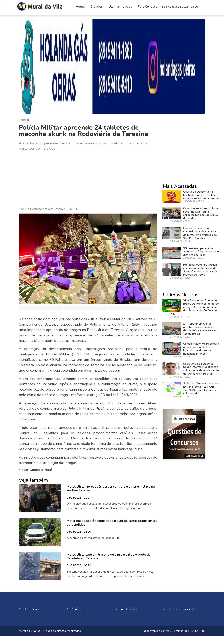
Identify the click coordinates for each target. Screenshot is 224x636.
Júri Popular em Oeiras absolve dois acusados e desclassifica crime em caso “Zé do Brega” (200, 329)
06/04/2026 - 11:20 (79, 532)
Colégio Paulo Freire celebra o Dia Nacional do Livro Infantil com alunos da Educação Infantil (201, 348)
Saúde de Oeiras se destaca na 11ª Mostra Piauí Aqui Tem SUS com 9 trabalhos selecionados (201, 388)
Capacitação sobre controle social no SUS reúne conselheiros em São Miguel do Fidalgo (201, 213)
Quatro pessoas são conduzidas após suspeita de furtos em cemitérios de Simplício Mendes (200, 233)
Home (80, 6)
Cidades (96, 6)
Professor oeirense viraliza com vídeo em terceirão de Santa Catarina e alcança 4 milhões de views (200, 270)
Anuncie (77, 609)
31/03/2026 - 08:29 (79, 566)
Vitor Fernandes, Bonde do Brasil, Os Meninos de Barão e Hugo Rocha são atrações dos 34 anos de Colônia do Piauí (194, 307)
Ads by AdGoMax (194, 456)
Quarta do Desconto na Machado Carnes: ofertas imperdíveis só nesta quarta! (201, 195)
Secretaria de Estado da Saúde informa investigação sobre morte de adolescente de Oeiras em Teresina (201, 369)
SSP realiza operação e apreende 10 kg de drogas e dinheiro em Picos (201, 251)
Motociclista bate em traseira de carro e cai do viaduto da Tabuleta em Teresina (109, 556)
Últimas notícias (120, 6)
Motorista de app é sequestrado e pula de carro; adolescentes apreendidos (112, 523)
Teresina (24, 120)
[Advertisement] (88, 179)
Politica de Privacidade (182, 609)
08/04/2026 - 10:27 (79, 498)
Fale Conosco (147, 6)
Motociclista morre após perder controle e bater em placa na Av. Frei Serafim (111, 488)
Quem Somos (32, 609)
